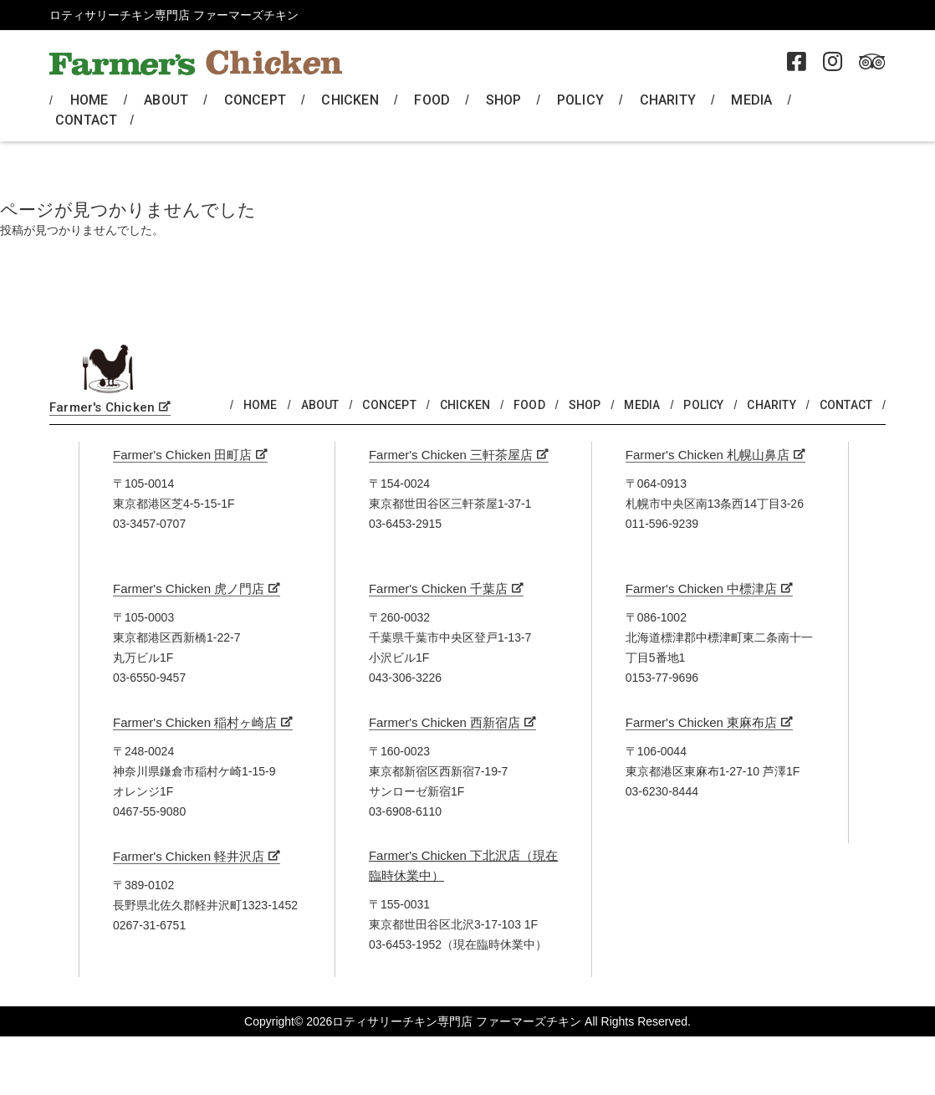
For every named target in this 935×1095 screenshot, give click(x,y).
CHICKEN (349, 100)
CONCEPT (255, 100)
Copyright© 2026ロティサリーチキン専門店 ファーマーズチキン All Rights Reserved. (467, 1021)
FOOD (432, 100)
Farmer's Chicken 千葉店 (438, 588)
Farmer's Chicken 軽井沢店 (188, 856)
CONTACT (86, 120)
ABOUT (166, 100)
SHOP (504, 100)
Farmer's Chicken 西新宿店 (444, 722)
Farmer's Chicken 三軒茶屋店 (451, 455)
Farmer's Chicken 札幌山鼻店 (707, 455)
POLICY (580, 100)
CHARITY (668, 100)
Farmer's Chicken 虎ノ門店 (188, 588)
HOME (89, 100)
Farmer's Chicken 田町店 (182, 455)
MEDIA (751, 100)
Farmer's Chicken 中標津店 (701, 588)
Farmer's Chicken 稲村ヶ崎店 (195, 722)
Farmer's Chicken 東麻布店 (701, 722)
